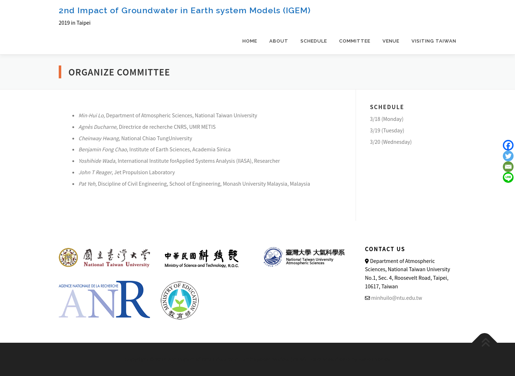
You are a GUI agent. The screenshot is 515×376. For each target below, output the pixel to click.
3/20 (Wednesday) (391, 141)
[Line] (508, 177)
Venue (390, 41)
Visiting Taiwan (433, 41)
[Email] (508, 166)
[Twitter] (508, 156)
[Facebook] (508, 145)
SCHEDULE (313, 41)
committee (354, 41)
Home (249, 41)
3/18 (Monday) (387, 118)
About (278, 41)
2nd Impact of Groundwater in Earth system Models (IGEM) (185, 10)
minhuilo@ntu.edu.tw (396, 297)
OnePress (322, 359)
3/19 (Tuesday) (387, 130)
